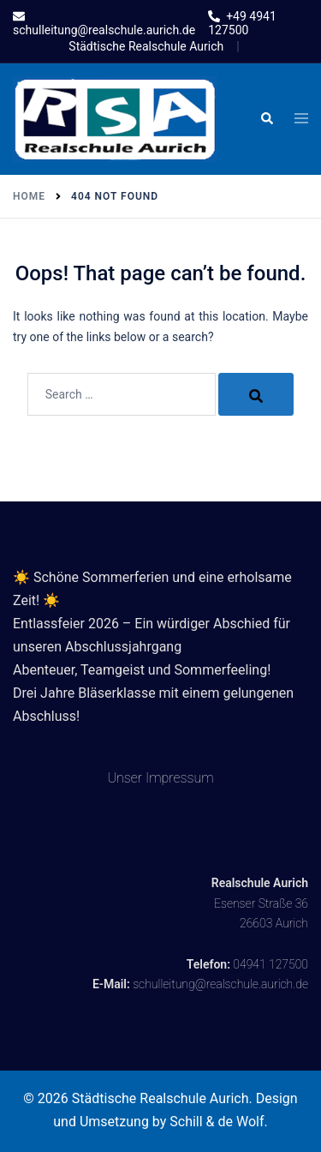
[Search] (256, 394)
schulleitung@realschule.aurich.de (220, 984)
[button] (266, 119)
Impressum (180, 778)
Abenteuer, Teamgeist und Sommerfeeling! (141, 670)
